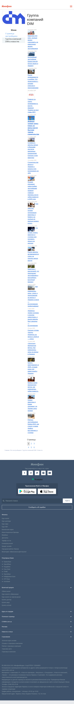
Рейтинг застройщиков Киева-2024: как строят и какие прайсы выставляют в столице (33, 426)
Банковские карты (8, 529)
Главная (7, 450)
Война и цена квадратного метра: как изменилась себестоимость (33, 387)
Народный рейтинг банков (10, 549)
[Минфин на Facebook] (24, 473)
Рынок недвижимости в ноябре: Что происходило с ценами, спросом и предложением (33, 81)
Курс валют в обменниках (10, 594)
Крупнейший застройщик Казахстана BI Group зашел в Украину (33, 61)
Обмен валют (6, 591)
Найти (67, 501)
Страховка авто (7, 649)
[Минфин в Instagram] (43, 473)
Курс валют (5, 518)
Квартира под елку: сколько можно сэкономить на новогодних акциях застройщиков (33, 42)
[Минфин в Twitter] (37, 473)
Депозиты (5, 538)
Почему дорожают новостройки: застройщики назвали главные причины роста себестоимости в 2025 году (33, 190)
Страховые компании (9, 652)
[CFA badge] (7, 660)
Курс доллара (6, 521)
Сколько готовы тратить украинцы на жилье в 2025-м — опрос (33, 334)
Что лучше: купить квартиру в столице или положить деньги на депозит (33, 235)
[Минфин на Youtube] (49, 473)
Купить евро (6, 602)
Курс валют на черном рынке (11, 597)
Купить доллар (6, 599)
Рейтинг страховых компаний (11, 646)
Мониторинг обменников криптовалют (14, 552)
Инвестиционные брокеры (10, 532)
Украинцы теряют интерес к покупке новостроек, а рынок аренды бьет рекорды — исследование (33, 318)
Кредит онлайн (7, 546)
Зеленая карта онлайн (9, 640)
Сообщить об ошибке (37, 507)
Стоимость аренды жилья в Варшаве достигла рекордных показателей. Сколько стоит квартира (33, 150)
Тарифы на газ (6, 540)
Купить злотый (6, 605)
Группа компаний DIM (29, 450)
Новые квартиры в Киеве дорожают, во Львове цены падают (32, 405)
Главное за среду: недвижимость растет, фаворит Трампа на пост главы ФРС (33, 105)
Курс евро (5, 524)
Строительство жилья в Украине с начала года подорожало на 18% (33, 168)
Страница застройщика (11, 34)
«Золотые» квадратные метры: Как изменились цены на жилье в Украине (33, 349)
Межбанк (5, 535)
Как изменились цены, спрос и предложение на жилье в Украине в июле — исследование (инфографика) (33, 296)
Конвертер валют (7, 543)
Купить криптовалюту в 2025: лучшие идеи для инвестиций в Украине (33, 368)
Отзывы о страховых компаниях (12, 643)
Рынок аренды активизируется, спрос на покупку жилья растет (33, 256)
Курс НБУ (5, 527)
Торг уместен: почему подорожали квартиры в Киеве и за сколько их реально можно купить (33, 213)
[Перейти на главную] (6, 6)
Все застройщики (16, 450)
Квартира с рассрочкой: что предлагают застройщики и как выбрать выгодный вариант (33, 275)
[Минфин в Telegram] (30, 473)
